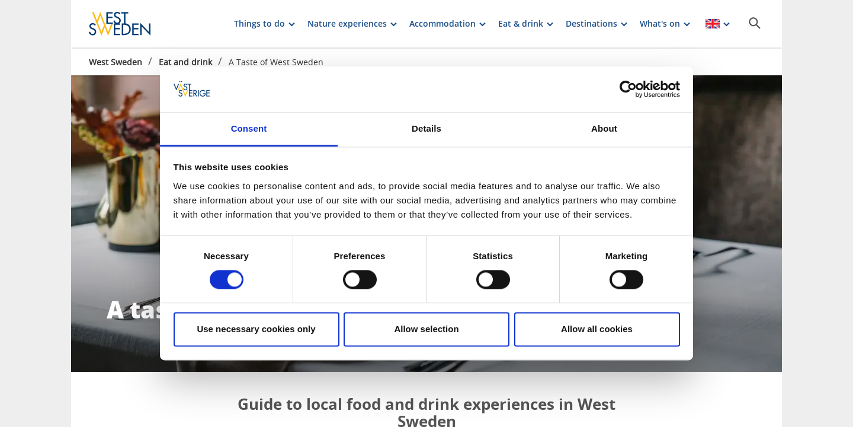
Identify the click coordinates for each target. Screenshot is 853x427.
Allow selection (426, 329)
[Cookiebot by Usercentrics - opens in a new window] (628, 89)
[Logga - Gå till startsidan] (130, 24)
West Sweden (115, 62)
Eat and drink (185, 62)
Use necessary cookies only (256, 329)
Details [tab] (426, 128)
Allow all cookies (597, 329)
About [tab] (604, 128)
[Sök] (754, 23)
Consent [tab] (249, 128)
